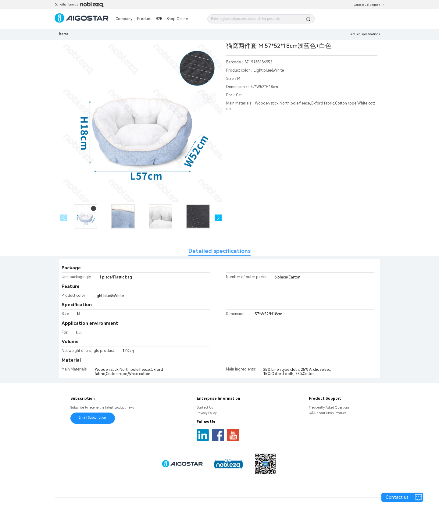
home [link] (63, 34)
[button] (218, 218)
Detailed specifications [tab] (219, 251)
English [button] (376, 4)
